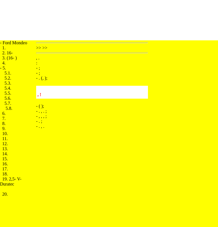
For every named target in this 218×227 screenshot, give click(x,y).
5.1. (7, 73)
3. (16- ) (9, 57)
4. (4, 63)
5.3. (7, 83)
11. (5, 138)
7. (4, 118)
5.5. (7, 93)
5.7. (7, 103)
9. (4, 128)
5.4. (7, 88)
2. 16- (7, 52)
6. (4, 113)
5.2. (7, 78)
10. (5, 133)
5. (4, 68)
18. (5, 174)
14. (5, 153)
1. (4, 47)
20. (5, 194)
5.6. (7, 98)
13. (5, 148)
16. (5, 163)
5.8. (9, 108)
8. (4, 123)
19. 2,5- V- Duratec (10, 181)
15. (5, 158)
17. (5, 168)
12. (5, 143)
